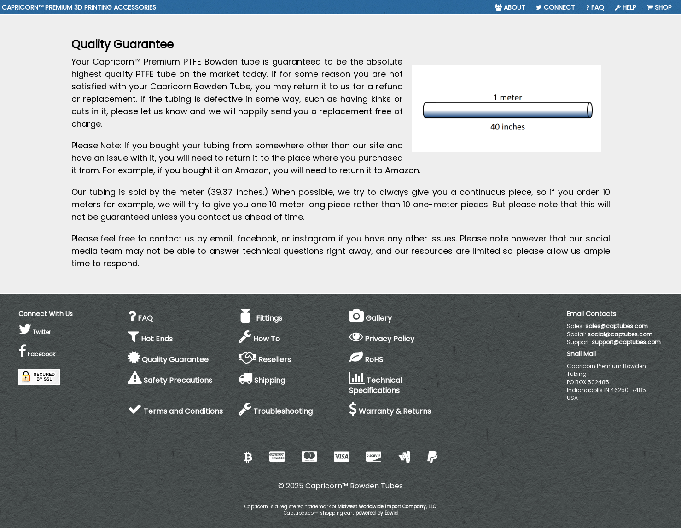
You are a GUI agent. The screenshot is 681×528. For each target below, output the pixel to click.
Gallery (370, 318)
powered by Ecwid (376, 513)
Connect (555, 7)
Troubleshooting (276, 411)
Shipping (262, 380)
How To (259, 339)
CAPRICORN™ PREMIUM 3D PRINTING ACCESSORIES (79, 7)
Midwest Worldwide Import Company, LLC (387, 506)
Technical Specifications (375, 385)
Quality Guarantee (168, 359)
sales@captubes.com (616, 326)
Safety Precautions (170, 380)
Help (625, 7)
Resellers (265, 359)
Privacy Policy (381, 339)
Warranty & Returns (390, 411)
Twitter (34, 332)
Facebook (36, 354)
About (510, 7)
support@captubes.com (626, 342)
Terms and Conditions (175, 411)
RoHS (366, 359)
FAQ (595, 7)
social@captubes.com (620, 334)
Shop (659, 7)
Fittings (260, 318)
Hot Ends (150, 339)
